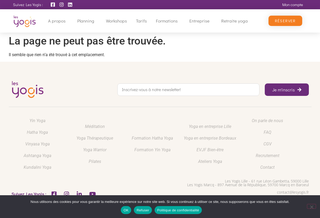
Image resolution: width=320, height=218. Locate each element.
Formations (168, 21)
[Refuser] (311, 206)
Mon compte (292, 4)
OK (126, 210)
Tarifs (141, 21)
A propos (58, 21)
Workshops (116, 21)
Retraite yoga (235, 21)
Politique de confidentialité (178, 210)
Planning (87, 21)
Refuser (142, 210)
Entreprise (200, 21)
